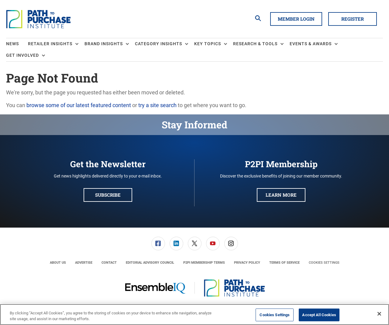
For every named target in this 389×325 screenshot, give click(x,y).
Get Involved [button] (22, 55)
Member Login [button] (296, 19)
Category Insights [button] (158, 43)
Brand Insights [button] (103, 43)
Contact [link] (109, 263)
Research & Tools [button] (255, 43)
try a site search (157, 105)
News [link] (12, 43)
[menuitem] (17, 44)
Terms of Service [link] (284, 263)
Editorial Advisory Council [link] (150, 263)
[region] (194, 314)
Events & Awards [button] (311, 43)
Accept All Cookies (319, 315)
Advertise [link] (83, 263)
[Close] (379, 313)
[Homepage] (38, 19)
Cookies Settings (324, 262)
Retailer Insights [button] (50, 43)
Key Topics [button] (207, 43)
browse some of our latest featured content (78, 105)
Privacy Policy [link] (247, 263)
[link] (158, 243)
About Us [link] (58, 263)
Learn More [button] (281, 195)
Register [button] (352, 19)
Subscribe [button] (108, 195)
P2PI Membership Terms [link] (204, 263)
